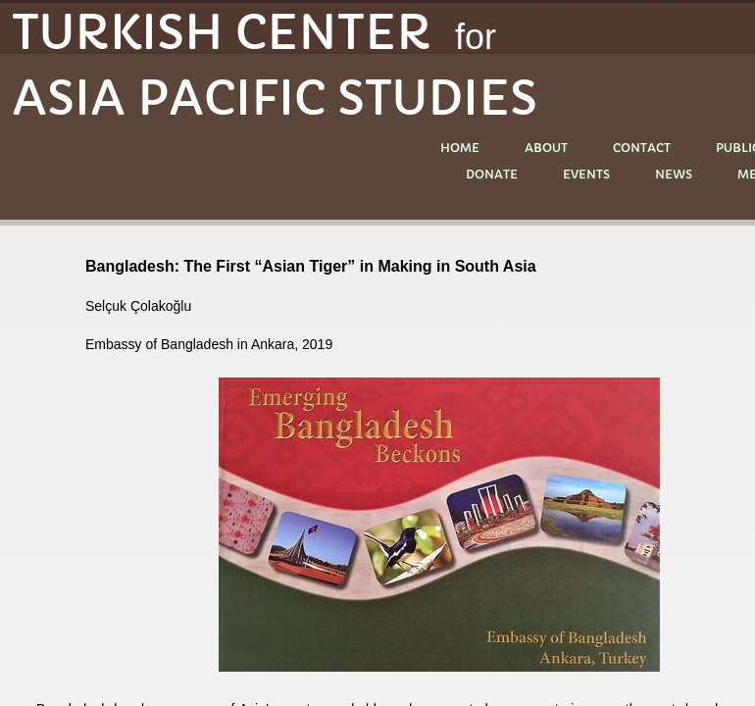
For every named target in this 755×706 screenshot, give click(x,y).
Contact (642, 147)
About (546, 147)
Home (459, 147)
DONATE (492, 174)
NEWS (673, 174)
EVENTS (586, 174)
